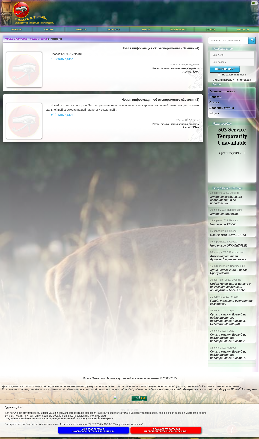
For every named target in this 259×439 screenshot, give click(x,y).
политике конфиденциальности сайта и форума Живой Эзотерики (72, 418)
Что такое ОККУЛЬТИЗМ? (229, 245)
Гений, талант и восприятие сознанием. (231, 302)
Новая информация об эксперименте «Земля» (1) (160, 99)
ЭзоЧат (145, 29)
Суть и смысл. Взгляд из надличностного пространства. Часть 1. (228, 354)
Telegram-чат (178, 29)
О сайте (210, 29)
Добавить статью (221, 107)
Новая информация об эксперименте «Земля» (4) (160, 48)
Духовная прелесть (224, 213)
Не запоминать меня (234, 74)
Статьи (48, 29)
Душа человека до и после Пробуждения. (229, 271)
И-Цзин (214, 113)
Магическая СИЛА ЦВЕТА (228, 234)
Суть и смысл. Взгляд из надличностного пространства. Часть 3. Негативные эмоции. (228, 319)
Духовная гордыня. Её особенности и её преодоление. (226, 200)
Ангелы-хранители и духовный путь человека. (228, 258)
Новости (81, 29)
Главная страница (222, 91)
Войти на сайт (225, 69)
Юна (196, 71)
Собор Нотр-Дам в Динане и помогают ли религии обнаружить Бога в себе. (230, 287)
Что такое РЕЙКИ (223, 224)
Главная (16, 29)
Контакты (243, 29)
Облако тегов (39, 38)
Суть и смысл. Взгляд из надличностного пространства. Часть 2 (228, 338)
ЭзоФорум (113, 29)
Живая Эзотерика (16, 38)
